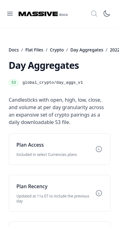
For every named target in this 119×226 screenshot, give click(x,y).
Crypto (57, 50)
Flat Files (34, 50)
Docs (14, 50)
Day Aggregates (86, 50)
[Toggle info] (99, 149)
